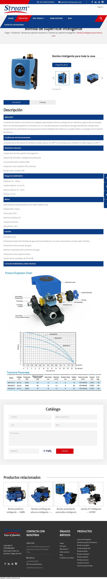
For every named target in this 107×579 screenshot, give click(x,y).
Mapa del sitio (16, 553)
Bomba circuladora (83, 554)
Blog (61, 555)
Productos (16, 33)
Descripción (16, 102)
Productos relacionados (22, 477)
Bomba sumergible (83, 545)
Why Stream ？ (64, 549)
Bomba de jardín (82, 551)
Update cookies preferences (10, 578)
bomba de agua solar (83, 548)
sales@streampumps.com (71, 2)
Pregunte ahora (61, 65)
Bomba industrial (82, 557)
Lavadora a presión (83, 563)
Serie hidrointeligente (84, 539)
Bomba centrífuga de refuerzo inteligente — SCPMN (40, 512)
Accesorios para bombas (85, 566)
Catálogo (41, 102)
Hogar (7, 33)
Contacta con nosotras (67, 558)
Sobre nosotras (64, 552)
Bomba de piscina (82, 560)
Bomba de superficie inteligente (62, 33)
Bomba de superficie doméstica (34, 33)
